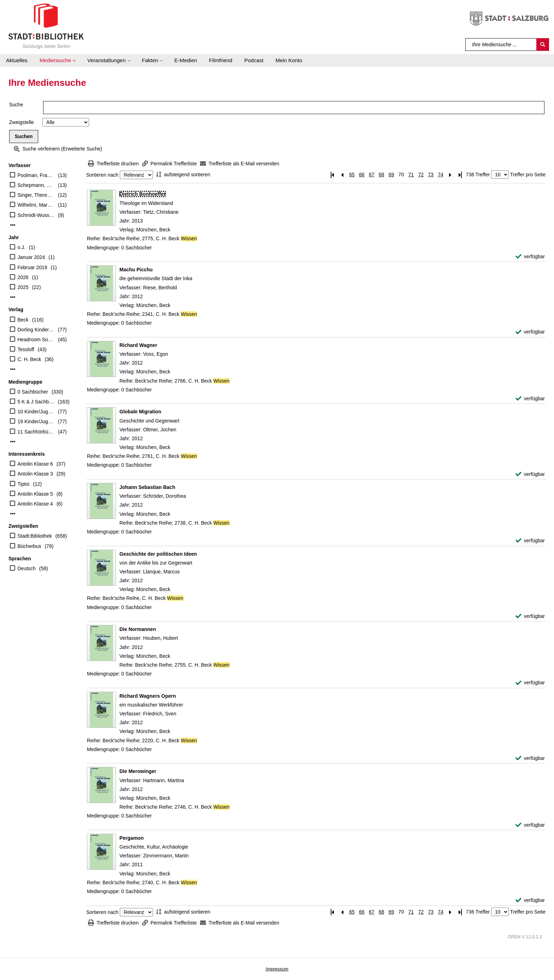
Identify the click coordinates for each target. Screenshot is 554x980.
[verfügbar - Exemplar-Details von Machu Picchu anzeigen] (530, 331)
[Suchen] (542, 44)
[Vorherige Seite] (342, 174)
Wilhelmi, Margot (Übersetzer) (36, 205)
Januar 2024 (31, 257)
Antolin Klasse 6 (35, 464)
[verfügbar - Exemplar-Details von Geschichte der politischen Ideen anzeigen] (530, 616)
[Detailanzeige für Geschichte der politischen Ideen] (158, 554)
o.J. (22, 247)
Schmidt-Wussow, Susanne (36, 215)
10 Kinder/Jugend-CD (36, 411)
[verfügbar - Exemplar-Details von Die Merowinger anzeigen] (530, 825)
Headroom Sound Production (36, 339)
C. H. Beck (29, 359)
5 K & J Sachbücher (36, 402)
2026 (23, 277)
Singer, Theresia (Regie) (36, 195)
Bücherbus (29, 546)
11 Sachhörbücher (36, 432)
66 (362, 174)
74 (440, 174)
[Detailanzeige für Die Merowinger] (137, 771)
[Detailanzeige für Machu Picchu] (136, 269)
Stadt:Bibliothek (35, 536)
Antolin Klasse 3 (35, 474)
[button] (57, 60)
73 (431, 174)
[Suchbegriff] (501, 44)
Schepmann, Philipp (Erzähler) (36, 185)
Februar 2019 (32, 267)
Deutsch (27, 568)
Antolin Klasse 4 (35, 504)
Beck (23, 320)
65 (352, 174)
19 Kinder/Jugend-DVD (36, 421)
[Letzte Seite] (460, 174)
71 (411, 174)
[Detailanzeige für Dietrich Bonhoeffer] (142, 194)
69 (391, 174)
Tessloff (26, 349)
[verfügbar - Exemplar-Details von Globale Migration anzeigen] (530, 474)
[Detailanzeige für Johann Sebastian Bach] (147, 487)
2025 (23, 287)
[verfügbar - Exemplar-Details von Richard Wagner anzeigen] (530, 398)
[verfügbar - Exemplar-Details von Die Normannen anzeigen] (530, 682)
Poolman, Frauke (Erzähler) (36, 175)
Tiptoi (24, 484)
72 (421, 174)
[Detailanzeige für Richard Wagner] (138, 345)
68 (381, 174)
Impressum (277, 969)
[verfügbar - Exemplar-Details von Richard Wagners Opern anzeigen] (530, 758)
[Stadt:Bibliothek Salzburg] (46, 26)
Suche (16, 104)
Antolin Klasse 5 (35, 494)
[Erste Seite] (332, 174)
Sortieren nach (102, 175)
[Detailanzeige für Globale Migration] (140, 411)
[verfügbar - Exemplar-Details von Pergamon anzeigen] (530, 900)
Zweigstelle (21, 122)
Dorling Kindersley (36, 329)
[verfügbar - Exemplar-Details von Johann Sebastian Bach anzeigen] (530, 540)
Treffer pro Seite (528, 174)
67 (372, 174)
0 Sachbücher (33, 392)
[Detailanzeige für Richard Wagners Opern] (147, 696)
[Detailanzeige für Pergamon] (131, 838)
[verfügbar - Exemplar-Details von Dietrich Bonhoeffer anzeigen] (530, 256)
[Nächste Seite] (450, 174)
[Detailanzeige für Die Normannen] (137, 629)
